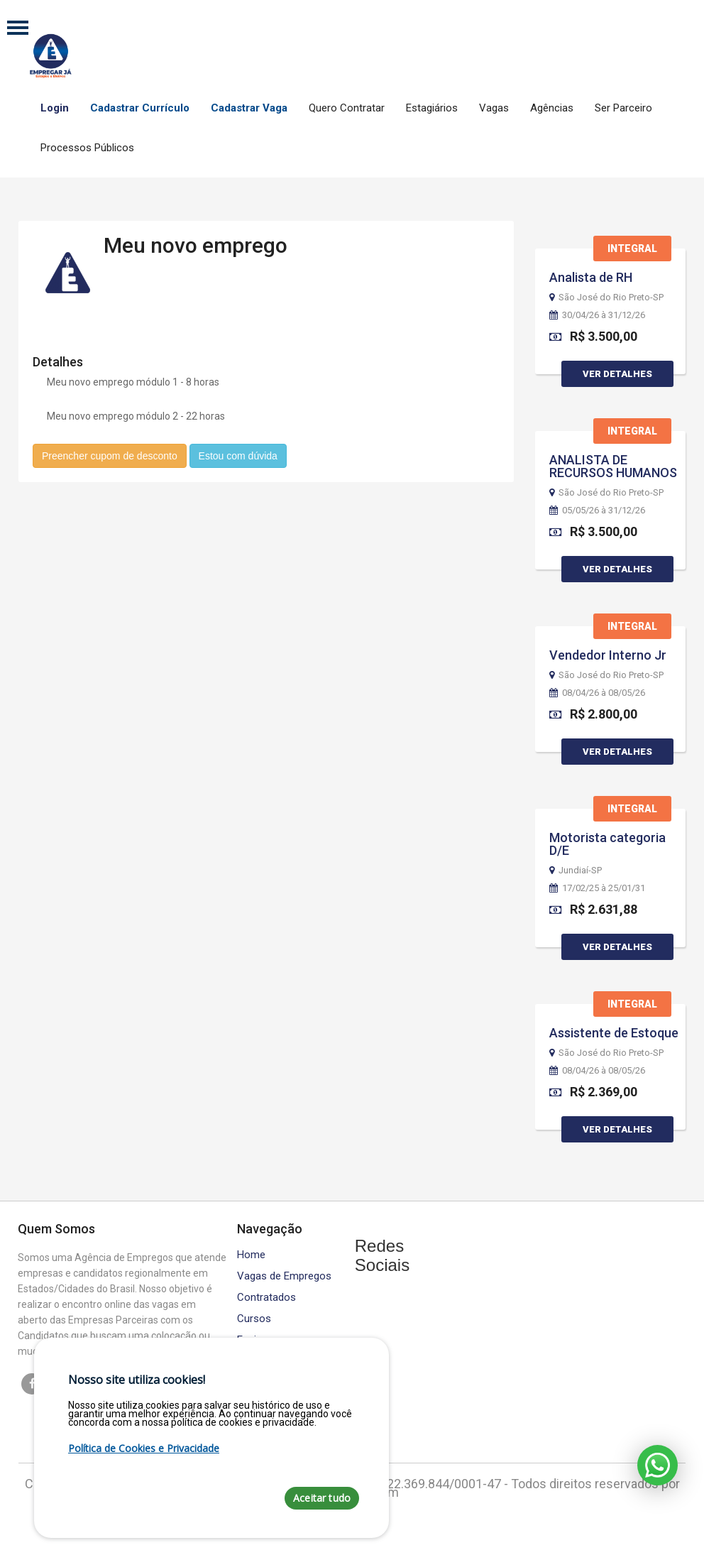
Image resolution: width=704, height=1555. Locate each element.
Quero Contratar (347, 108)
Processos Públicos (87, 147)
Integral (632, 248)
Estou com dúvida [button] (238, 455)
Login (54, 108)
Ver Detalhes (617, 374)
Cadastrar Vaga (249, 108)
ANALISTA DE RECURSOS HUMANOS (613, 466)
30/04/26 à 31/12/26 (597, 315)
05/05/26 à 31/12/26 (597, 510)
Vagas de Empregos (284, 1276)
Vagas (494, 108)
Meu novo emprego (195, 244)
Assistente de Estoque (613, 1032)
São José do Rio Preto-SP (606, 297)
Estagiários (432, 108)
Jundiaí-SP (575, 870)
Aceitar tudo (322, 1498)
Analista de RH (590, 277)
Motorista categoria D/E (607, 844)
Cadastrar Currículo (139, 108)
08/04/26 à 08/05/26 (597, 693)
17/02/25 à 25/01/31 (597, 888)
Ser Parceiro (623, 108)
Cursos (254, 1319)
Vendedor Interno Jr (607, 655)
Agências (551, 108)
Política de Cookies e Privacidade (143, 1448)
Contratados (266, 1297)
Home (251, 1255)
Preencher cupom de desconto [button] (109, 455)
